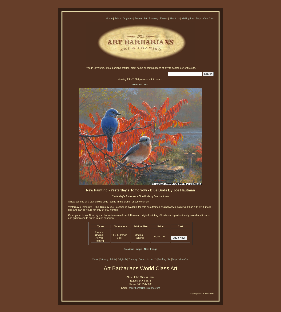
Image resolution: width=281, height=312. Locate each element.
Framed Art (141, 18)
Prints (118, 18)
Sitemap (104, 259)
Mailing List (188, 18)
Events (164, 18)
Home (109, 18)
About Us (174, 18)
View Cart (208, 18)
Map (198, 18)
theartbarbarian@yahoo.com (144, 287)
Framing (153, 18)
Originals (128, 18)
